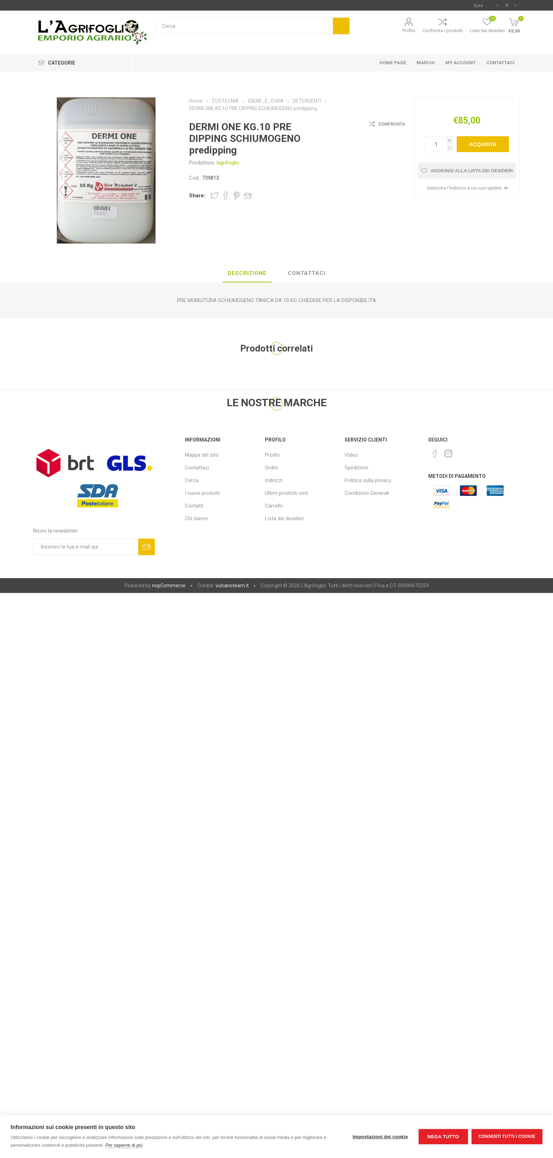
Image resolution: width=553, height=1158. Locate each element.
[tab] (247, 273)
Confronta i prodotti (443, 30)
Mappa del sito (202, 455)
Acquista (482, 144)
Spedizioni (356, 467)
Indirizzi (273, 480)
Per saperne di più (124, 1145)
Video (351, 455)
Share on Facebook (226, 195)
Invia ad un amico (248, 195)
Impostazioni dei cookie (380, 1136)
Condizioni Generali (367, 493)
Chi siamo (196, 518)
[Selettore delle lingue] (510, 5)
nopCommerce (169, 585)
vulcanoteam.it (232, 585)
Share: (197, 195)
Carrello (274, 506)
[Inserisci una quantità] (436, 144)
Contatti (194, 506)
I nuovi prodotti (202, 493)
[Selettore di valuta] (486, 5)
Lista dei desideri (284, 518)
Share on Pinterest (237, 195)
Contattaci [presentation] (307, 273)
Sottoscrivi (146, 547)
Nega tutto (443, 1136)
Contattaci (197, 467)
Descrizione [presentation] (247, 273)
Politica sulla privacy (368, 480)
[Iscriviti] (85, 547)
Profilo (408, 30)
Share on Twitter (214, 195)
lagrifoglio (228, 163)
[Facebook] (434, 453)
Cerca (341, 26)
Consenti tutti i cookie (507, 1136)
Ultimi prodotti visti (286, 493)
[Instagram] (448, 453)
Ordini (271, 467)
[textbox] (244, 26)
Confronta (391, 124)
